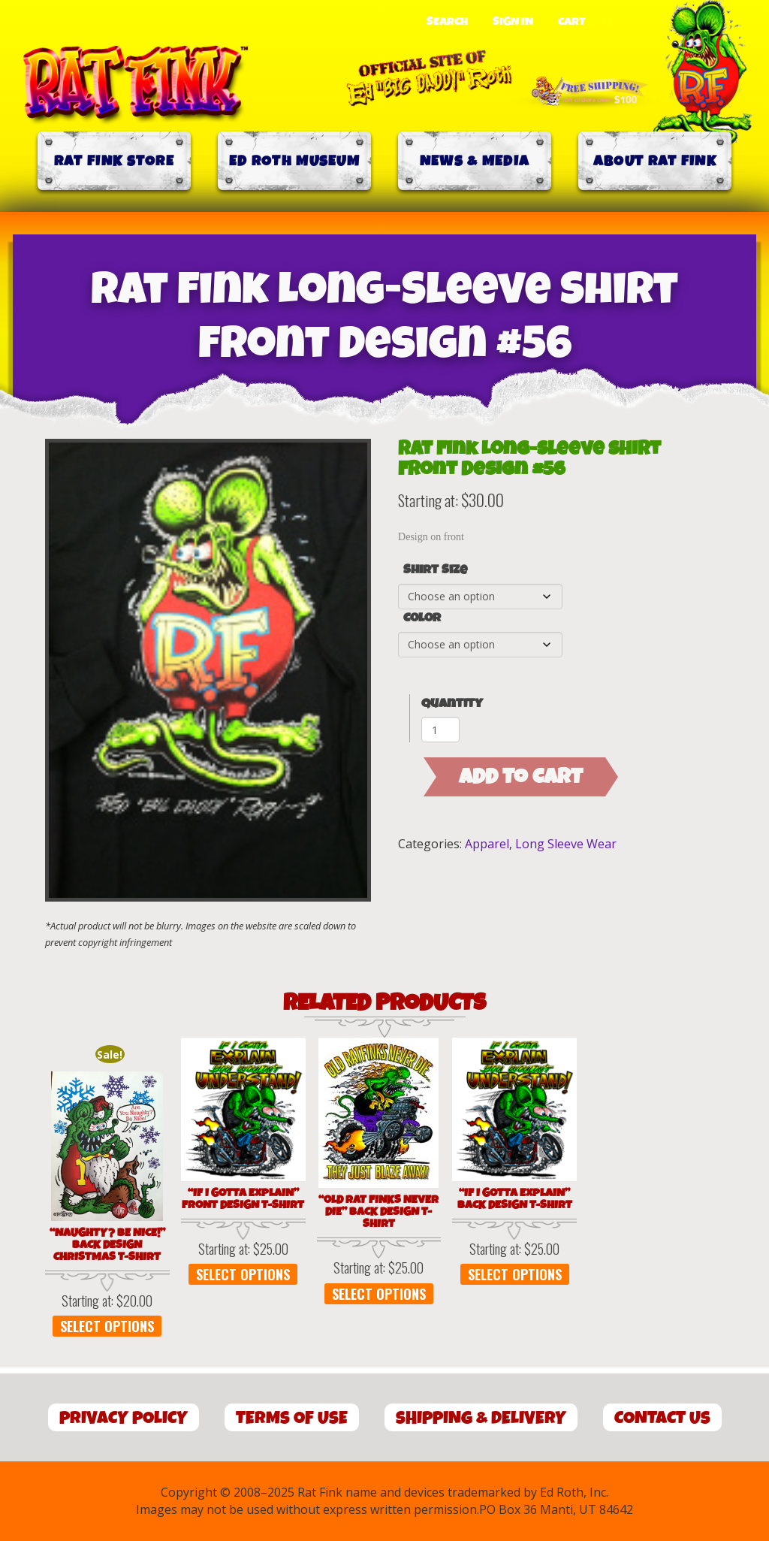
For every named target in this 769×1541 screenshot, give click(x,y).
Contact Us (662, 1418)
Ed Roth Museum (294, 161)
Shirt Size (435, 570)
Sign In (513, 22)
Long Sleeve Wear (566, 843)
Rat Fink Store (114, 161)
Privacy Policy (123, 1418)
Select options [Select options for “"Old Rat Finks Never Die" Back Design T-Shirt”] (379, 1294)
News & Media (475, 161)
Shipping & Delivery (481, 1418)
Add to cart (521, 777)
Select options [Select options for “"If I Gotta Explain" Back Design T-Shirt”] (515, 1274)
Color (422, 618)
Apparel (487, 843)
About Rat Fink (654, 161)
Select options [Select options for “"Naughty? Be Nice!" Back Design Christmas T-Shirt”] (107, 1326)
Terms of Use (292, 1418)
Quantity (452, 703)
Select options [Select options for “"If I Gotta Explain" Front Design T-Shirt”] (243, 1274)
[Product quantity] (440, 729)
